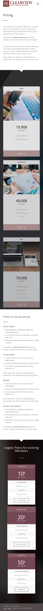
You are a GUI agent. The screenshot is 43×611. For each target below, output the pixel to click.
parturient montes (9, 54)
